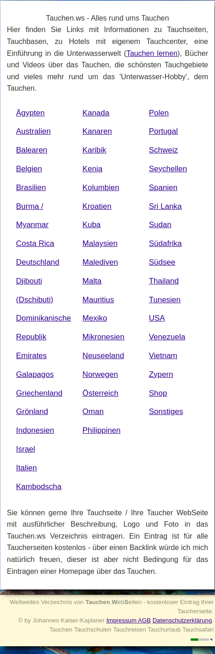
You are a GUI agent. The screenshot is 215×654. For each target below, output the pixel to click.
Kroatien (97, 206)
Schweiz (163, 150)
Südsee (162, 262)
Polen (159, 113)
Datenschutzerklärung (182, 620)
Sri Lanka (165, 206)
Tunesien (165, 299)
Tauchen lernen (152, 53)
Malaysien (100, 243)
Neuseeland (103, 355)
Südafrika (165, 243)
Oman (93, 411)
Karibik (94, 150)
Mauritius (98, 299)
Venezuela (167, 336)
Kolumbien (101, 187)
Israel (25, 449)
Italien (26, 467)
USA (157, 318)
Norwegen (100, 374)
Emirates (31, 355)
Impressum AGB (128, 620)
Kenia (92, 168)
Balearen (31, 150)
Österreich (100, 393)
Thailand (164, 281)
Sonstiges (166, 411)
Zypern (161, 374)
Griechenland (39, 393)
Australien (33, 131)
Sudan (160, 224)
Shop (158, 393)
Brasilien (31, 187)
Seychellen (168, 168)
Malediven (100, 262)
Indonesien (35, 430)
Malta (92, 281)
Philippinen (102, 430)
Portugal (163, 131)
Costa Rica (35, 243)
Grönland (32, 411)
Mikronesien (104, 336)
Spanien (163, 187)
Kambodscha (38, 486)
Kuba (92, 224)
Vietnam (163, 355)
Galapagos (35, 374)
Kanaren (97, 131)
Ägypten (30, 113)
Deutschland (38, 262)
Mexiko (95, 318)
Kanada (96, 113)
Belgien (29, 168)
